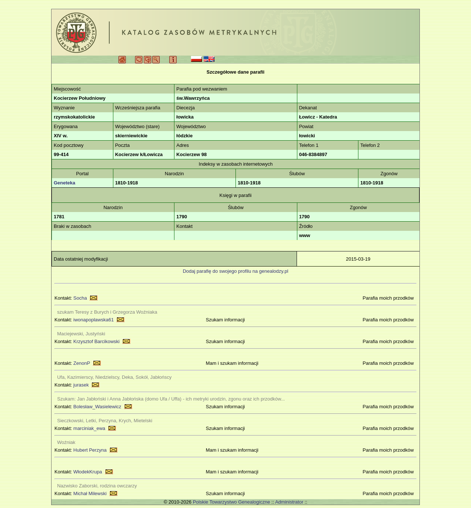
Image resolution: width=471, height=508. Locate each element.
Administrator (289, 502)
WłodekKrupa (87, 472)
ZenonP (81, 363)
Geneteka (64, 183)
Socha (80, 298)
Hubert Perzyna (89, 450)
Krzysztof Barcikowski (96, 341)
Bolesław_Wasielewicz (97, 406)
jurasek (81, 385)
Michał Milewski (89, 493)
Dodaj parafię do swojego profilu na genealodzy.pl (235, 271)
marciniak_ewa (89, 428)
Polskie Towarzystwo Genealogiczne (231, 502)
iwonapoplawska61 (93, 319)
